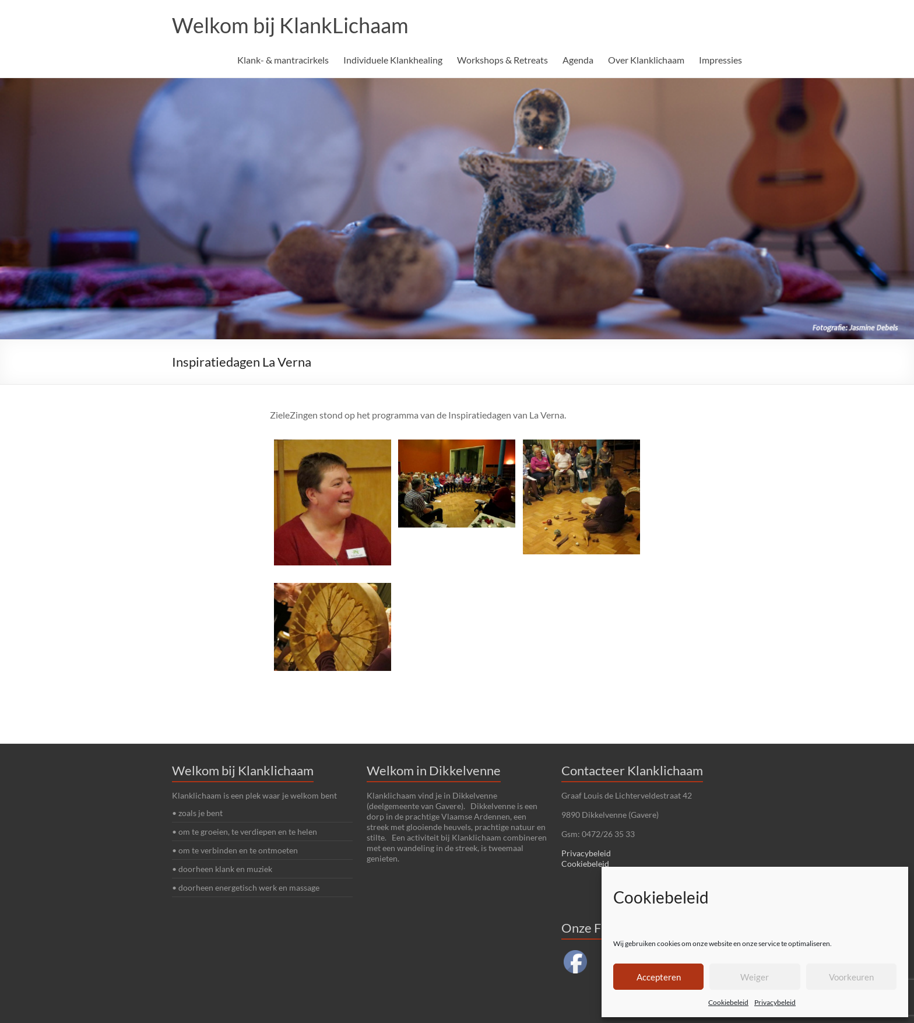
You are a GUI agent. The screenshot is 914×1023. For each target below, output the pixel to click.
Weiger (754, 977)
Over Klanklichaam (646, 59)
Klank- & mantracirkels (283, 59)
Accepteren (659, 977)
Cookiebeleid (728, 1002)
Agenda (578, 59)
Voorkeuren (851, 977)
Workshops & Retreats (502, 59)
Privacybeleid (775, 1002)
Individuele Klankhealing (392, 59)
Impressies (720, 59)
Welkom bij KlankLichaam (290, 25)
